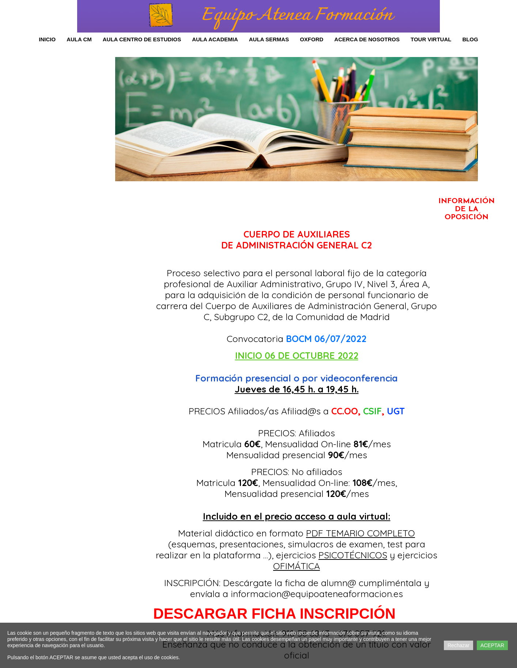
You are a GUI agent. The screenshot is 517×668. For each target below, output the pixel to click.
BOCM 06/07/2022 (326, 338)
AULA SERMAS (269, 39)
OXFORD (311, 39)
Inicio (47, 39)
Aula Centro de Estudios (142, 39)
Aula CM (79, 39)
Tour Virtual (431, 39)
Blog (470, 39)
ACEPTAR (492, 645)
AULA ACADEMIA (215, 39)
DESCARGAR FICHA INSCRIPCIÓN (274, 614)
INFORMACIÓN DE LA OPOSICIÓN (466, 209)
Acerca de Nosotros (367, 39)
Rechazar (458, 645)
